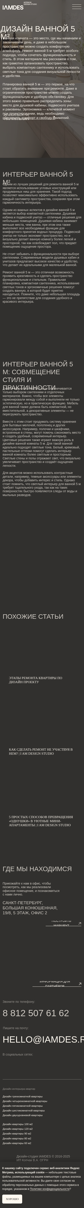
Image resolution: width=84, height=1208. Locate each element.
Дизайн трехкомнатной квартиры (23, 1096)
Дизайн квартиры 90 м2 (17, 1133)
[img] (21, 1064)
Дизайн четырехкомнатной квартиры (25, 1101)
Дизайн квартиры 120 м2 (18, 1128)
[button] (29, 117)
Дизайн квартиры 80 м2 (17, 1138)
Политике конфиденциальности (49, 1189)
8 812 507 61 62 (36, 1013)
